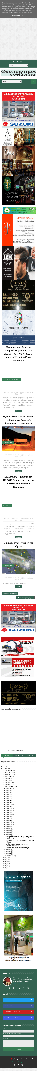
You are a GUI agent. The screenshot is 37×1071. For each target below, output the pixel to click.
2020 (4, 867)
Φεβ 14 (8, 818)
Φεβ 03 (8, 853)
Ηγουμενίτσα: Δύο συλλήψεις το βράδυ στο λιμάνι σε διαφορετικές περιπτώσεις (18, 420)
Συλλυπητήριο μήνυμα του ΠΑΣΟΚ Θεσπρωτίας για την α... (17, 848)
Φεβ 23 (8, 804)
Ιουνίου (7, 781)
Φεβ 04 (8, 838)
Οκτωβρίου (8, 777)
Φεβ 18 (8, 810)
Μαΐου (7, 783)
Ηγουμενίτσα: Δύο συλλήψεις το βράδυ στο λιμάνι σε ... (20, 844)
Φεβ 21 (8, 806)
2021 (4, 865)
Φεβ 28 (8, 793)
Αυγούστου (9, 779)
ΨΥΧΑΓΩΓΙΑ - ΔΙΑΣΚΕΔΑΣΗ (12, 379)
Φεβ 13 (8, 820)
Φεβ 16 (8, 814)
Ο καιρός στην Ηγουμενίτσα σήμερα (17, 851)
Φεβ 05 (8, 836)
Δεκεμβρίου (9, 773)
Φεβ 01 (8, 857)
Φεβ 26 (8, 798)
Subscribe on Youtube (19, 1015)
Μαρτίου (8, 787)
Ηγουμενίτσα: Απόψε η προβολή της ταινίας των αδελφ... (20, 840)
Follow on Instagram (19, 1021)
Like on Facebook (19, 1009)
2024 (4, 771)
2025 (4, 769)
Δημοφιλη (18, 758)
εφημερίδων (20, 753)
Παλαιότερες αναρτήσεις (25, 599)
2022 (4, 863)
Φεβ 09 (8, 828)
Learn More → (17, 987)
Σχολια (30, 758)
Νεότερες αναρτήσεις (10, 595)
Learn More (16, 15)
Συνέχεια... (18, 411)
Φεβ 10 (8, 826)
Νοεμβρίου (8, 775)
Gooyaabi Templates (18, 1065)
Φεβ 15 (8, 816)
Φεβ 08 (8, 830)
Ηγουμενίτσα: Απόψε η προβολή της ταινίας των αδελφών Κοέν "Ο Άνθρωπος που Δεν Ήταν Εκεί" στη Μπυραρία (18, 354)
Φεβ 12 (8, 822)
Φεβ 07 (8, 832)
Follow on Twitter (19, 1003)
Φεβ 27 (8, 795)
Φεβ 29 (8, 792)
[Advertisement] (18, 30)
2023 (4, 861)
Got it (24, 15)
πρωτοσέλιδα (13, 753)
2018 (4, 871)
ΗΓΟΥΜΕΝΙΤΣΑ (9, 442)
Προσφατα (7, 758)
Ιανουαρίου (8, 859)
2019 (4, 869)
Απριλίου (8, 785)
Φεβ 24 (8, 802)
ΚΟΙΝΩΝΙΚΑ (8, 506)
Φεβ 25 (8, 800)
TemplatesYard (19, 1062)
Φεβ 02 (8, 855)
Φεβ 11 (8, 824)
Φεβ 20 (8, 808)
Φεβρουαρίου (9, 789)
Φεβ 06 (8, 834)
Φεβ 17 (8, 812)
